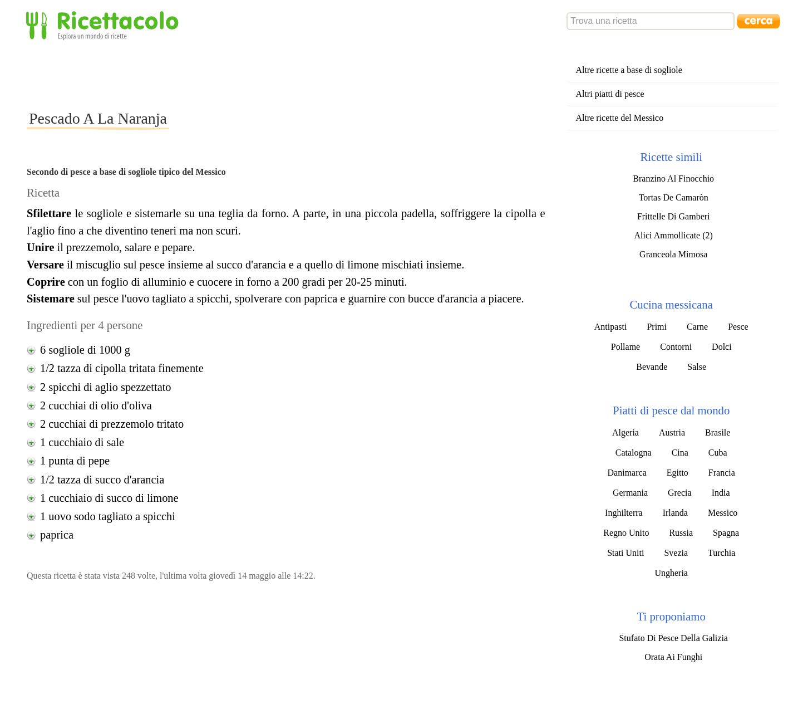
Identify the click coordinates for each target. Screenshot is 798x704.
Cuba (717, 452)
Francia (721, 472)
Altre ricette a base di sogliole (628, 70)
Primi (657, 326)
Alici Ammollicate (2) (673, 235)
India (721, 492)
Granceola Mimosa (673, 254)
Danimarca (627, 472)
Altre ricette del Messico (619, 118)
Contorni (676, 346)
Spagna (726, 532)
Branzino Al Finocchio (673, 178)
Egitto (677, 472)
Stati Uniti (625, 553)
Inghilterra (624, 512)
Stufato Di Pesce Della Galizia (673, 638)
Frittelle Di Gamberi (673, 216)
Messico (722, 512)
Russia (681, 532)
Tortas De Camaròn (673, 197)
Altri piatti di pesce (609, 94)
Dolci (722, 346)
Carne (697, 326)
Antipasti (610, 326)
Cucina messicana (671, 304)
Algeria (625, 432)
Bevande (651, 366)
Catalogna (633, 452)
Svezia (676, 553)
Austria (672, 432)
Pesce (738, 326)
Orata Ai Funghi (673, 657)
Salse (696, 366)
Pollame (625, 346)
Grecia (680, 492)
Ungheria (671, 573)
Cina (680, 452)
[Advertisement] (229, 75)
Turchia (721, 553)
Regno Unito (626, 532)
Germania (630, 492)
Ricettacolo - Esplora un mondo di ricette (104, 24)
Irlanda (675, 512)
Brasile (717, 432)
